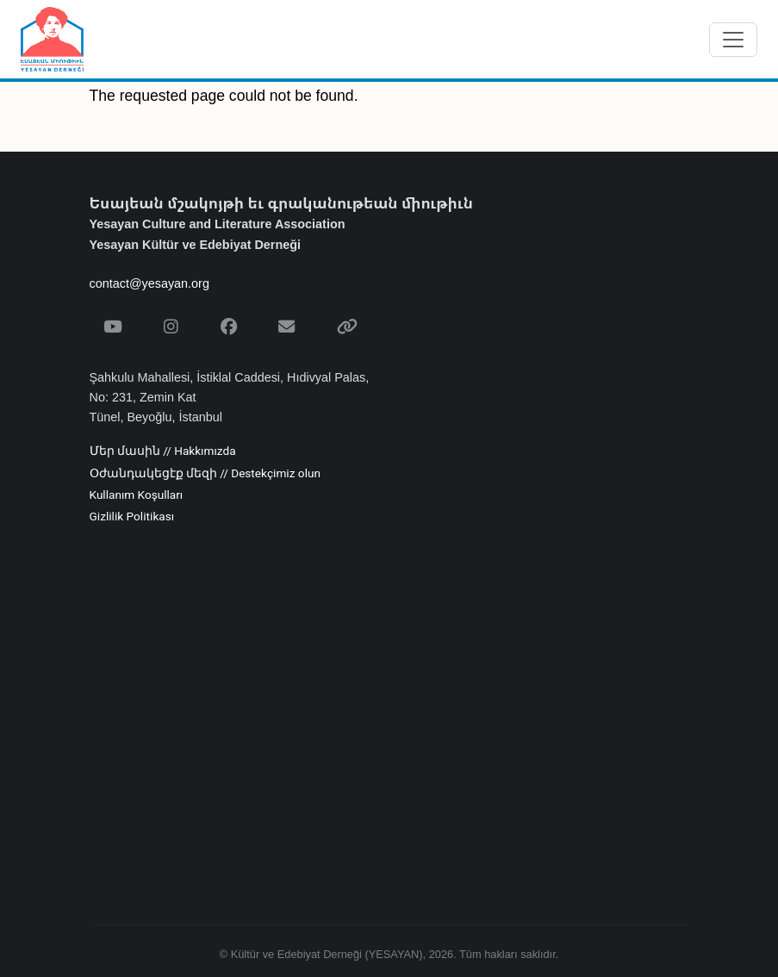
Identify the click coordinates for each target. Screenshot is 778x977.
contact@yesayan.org (149, 283)
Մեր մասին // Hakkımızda (163, 451)
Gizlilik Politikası (132, 516)
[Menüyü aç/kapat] (733, 39)
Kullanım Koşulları (137, 495)
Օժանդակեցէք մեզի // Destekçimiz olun (205, 473)
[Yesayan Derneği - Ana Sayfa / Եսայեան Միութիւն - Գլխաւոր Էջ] (52, 39)
